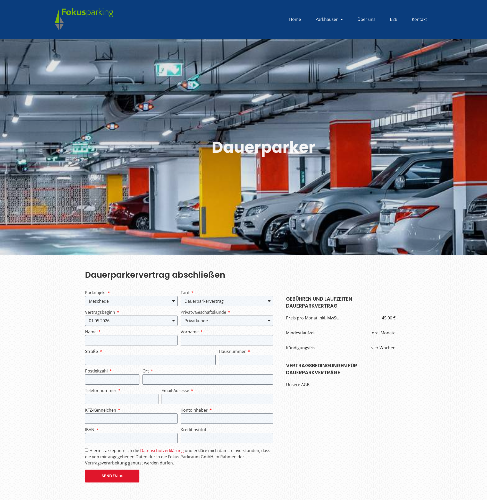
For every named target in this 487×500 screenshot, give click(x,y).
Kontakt (419, 19)
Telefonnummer (101, 390)
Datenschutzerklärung (162, 450)
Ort (146, 371)
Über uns (366, 19)
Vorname (190, 332)
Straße (92, 351)
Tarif (185, 293)
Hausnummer (233, 351)
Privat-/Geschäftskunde (204, 312)
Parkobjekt (96, 293)
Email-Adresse (176, 390)
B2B (393, 19)
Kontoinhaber (195, 410)
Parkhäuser (329, 19)
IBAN (90, 430)
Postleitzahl (97, 371)
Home (295, 19)
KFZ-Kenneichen (101, 410)
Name (91, 332)
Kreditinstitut (193, 430)
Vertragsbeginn (100, 312)
